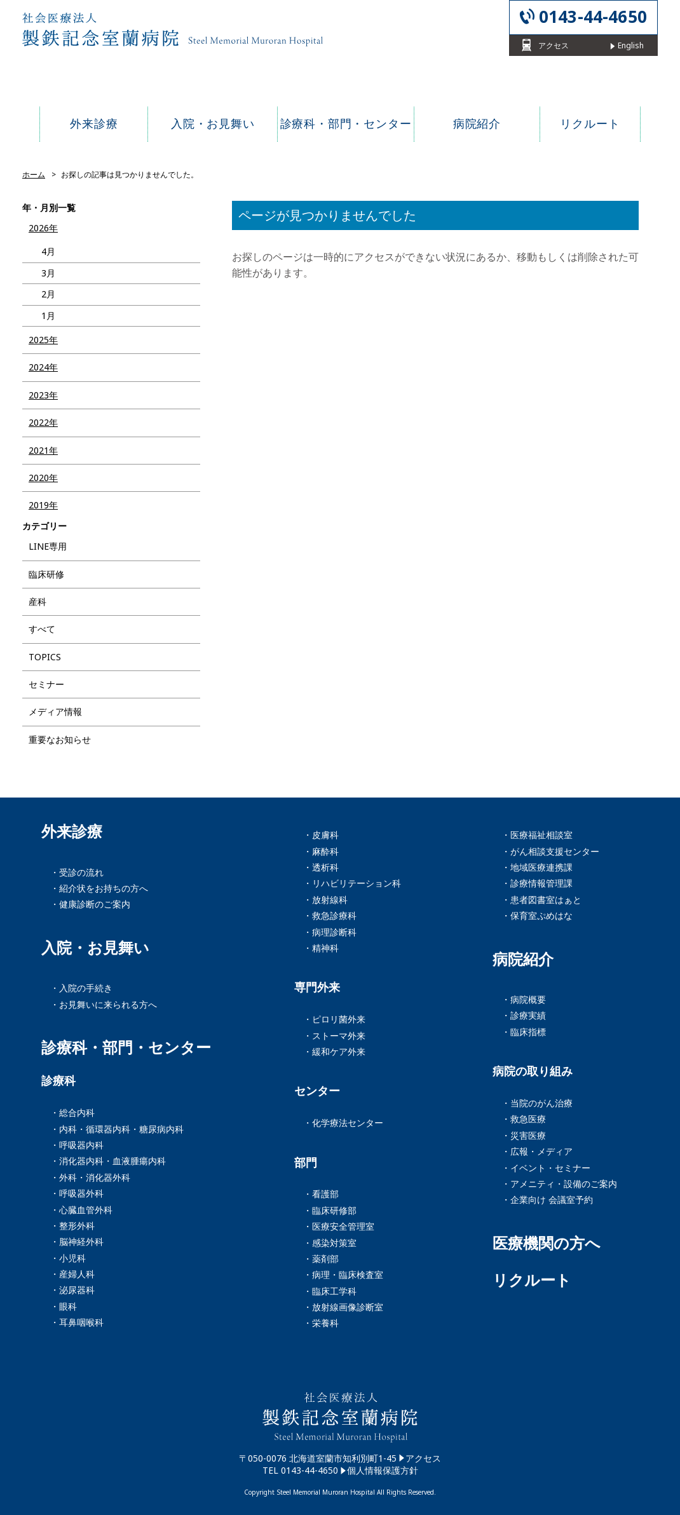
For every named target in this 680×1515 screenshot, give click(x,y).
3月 (48, 273)
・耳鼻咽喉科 (77, 1322)
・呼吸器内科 (77, 1145)
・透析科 (321, 867)
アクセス (423, 1458)
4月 (48, 251)
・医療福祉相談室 (537, 834)
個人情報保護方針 (382, 1470)
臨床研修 (46, 574)
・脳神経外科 (77, 1241)
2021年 (43, 450)
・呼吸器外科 (77, 1193)
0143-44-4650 (593, 16)
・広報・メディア (537, 1151)
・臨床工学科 (330, 1291)
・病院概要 (523, 999)
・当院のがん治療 (537, 1103)
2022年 (43, 422)
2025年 (43, 339)
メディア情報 (55, 711)
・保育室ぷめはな (537, 915)
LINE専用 (48, 546)
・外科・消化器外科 (90, 1177)
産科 (37, 601)
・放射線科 (325, 899)
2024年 (43, 367)
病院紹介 (523, 959)
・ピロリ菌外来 (334, 1019)
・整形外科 (72, 1225)
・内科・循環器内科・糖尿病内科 (117, 1129)
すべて (42, 628)
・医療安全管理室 (338, 1226)
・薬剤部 (321, 1258)
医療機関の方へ (547, 1243)
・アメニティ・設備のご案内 (559, 1183)
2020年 (43, 477)
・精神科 (321, 948)
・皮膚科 (321, 834)
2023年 (43, 395)
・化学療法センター (343, 1122)
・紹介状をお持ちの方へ (99, 888)
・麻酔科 (321, 851)
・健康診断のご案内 (90, 904)
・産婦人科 (72, 1274)
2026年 (43, 227)
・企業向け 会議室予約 (547, 1199)
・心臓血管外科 (81, 1209)
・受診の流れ (77, 872)
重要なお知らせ (60, 739)
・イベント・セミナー (545, 1167)
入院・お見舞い (95, 947)
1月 (48, 315)
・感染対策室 (330, 1242)
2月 (48, 294)
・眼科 (63, 1306)
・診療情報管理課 (537, 883)
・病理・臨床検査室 (343, 1274)
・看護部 (321, 1193)
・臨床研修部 (330, 1210)
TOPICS (45, 656)
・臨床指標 (523, 1031)
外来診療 (71, 831)
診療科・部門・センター (126, 1047)
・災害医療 (523, 1135)
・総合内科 (72, 1112)
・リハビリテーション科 (352, 883)
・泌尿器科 (72, 1289)
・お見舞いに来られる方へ (103, 1004)
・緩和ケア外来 (334, 1051)
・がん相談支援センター (550, 851)
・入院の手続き (81, 988)
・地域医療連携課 (537, 867)
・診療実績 (523, 1015)
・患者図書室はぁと (541, 899)
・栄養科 (321, 1322)
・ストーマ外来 (334, 1035)
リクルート (532, 1279)
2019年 (43, 505)
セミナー (46, 684)
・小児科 (68, 1258)
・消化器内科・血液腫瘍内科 (108, 1160)
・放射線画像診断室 (343, 1307)
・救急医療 (523, 1118)
